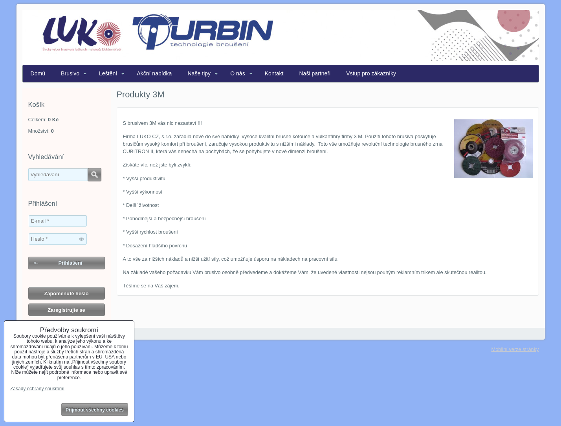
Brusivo (70, 73)
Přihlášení (70, 263)
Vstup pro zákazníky (371, 73)
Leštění (108, 73)
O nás (237, 73)
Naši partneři (314, 73)
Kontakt (274, 73)
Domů (38, 73)
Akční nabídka (154, 73)
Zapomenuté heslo (66, 293)
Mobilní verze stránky (515, 349)
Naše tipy (199, 73)
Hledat (94, 174)
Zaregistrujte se (66, 310)
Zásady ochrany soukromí (37, 388)
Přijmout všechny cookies (95, 410)
